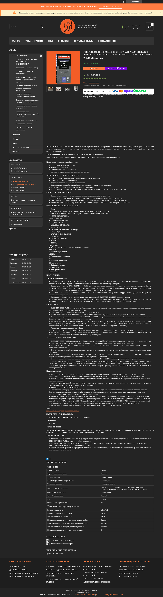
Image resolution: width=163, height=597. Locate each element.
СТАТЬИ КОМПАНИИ (128, 576)
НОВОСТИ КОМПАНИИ (128, 573)
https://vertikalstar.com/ (22, 181)
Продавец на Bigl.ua (81, 592)
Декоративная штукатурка (27, 120)
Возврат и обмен (107, 41)
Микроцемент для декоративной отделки (25, 95)
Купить (95, 68)
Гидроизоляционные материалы (24, 72)
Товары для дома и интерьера (24, 128)
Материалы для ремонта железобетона (26, 107)
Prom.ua (94, 590)
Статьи (15, 139)
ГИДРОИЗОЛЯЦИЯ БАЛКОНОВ (21, 576)
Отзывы (15, 151)
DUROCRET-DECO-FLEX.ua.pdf (62, 540)
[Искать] (42, 26)
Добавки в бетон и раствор (27, 68)
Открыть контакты (110, 6)
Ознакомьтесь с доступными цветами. (62, 411)
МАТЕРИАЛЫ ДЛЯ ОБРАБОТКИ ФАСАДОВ (63, 566)
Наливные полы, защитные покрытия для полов (27, 101)
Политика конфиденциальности (109, 595)
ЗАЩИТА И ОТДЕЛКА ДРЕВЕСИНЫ (97, 582)
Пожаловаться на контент (84, 595)
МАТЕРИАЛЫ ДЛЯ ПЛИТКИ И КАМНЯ (61, 570)
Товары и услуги (34, 41)
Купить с (117, 68)
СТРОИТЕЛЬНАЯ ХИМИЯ (93, 578)
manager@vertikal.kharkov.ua (24, 184)
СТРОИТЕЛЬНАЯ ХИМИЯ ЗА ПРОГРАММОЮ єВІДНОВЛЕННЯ (27, 61)
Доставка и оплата (83, 41)
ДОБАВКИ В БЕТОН (17, 566)
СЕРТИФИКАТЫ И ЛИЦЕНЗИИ (131, 570)
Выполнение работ (24, 124)
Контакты (63, 41)
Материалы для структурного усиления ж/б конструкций (27, 114)
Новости (16, 135)
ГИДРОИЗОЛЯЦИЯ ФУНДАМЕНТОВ (23, 573)
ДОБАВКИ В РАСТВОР (18, 570)
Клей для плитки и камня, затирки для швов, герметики (26, 88)
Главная (16, 41)
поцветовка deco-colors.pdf (62, 544)
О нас (50, 41)
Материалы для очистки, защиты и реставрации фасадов (26, 79)
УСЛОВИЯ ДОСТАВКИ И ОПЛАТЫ (132, 566)
